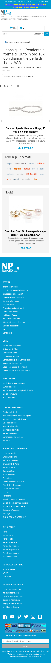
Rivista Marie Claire (11, 349)
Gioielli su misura (10, 394)
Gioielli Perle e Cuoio (11, 489)
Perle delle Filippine (10, 546)
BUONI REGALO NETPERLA (14, 517)
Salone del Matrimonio (12, 363)
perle (9, 179)
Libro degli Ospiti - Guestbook (15, 367)
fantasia (10, 174)
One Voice (7, 576)
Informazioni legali (10, 287)
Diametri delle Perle (11, 430)
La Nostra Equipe (10, 315)
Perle (5, 532)
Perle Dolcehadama (11, 553)
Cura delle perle (9, 387)
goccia (20, 174)
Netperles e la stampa (12, 346)
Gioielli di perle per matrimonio (15, 503)
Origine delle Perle (10, 412)
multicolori (31, 174)
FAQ (4, 329)
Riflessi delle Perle (10, 426)
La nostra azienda (10, 312)
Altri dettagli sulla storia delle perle (17, 416)
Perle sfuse (7, 478)
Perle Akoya (8, 535)
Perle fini (6, 492)
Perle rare (7, 496)
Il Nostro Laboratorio (11, 319)
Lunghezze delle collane (13, 437)
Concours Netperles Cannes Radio (17, 360)
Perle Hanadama (10, 556)
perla (42, 174)
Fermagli (6, 513)
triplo (35, 179)
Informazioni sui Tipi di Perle (14, 419)
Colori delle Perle (9, 423)
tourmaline (26, 179)
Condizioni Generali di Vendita (15, 290)
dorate (27, 168)
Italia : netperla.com (11, 593)
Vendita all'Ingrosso (11, 301)
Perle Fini (6, 440)
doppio (17, 168)
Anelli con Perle (9, 474)
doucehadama (38, 169)
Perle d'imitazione (10, 433)
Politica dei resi (9, 397)
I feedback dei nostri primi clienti (16, 370)
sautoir (16, 179)
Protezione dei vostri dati (13, 308)
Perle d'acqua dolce (11, 549)
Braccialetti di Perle (11, 464)
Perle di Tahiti (8, 539)
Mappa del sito (9, 304)
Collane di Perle (9, 453)
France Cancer (9, 569)
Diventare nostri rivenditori (14, 297)
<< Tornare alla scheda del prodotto (18, 76)
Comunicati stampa (11, 356)
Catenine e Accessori (11, 510)
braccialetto (20, 163)
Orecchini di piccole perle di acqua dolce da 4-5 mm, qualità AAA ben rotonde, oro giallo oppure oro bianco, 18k (25, 241)
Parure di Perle (9, 467)
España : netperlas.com (12, 596)
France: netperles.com (12, 589)
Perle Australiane (10, 542)
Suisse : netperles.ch (11, 600)
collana (40, 163)
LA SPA (6, 573)
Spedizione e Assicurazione (14, 383)
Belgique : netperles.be (12, 603)
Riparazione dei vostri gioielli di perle (18, 390)
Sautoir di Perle (9, 471)
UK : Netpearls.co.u (11, 607)
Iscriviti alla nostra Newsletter (20, 635)
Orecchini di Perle (10, 457)
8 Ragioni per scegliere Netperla (16, 322)
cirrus (31, 164)
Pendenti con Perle (10, 460)
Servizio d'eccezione (11, 326)
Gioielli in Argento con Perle (14, 499)
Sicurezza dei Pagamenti (13, 294)
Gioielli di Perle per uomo (13, 485)
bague (9, 164)
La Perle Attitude (10, 353)
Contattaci (7, 333)
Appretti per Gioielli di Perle (14, 506)
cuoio (9, 169)
